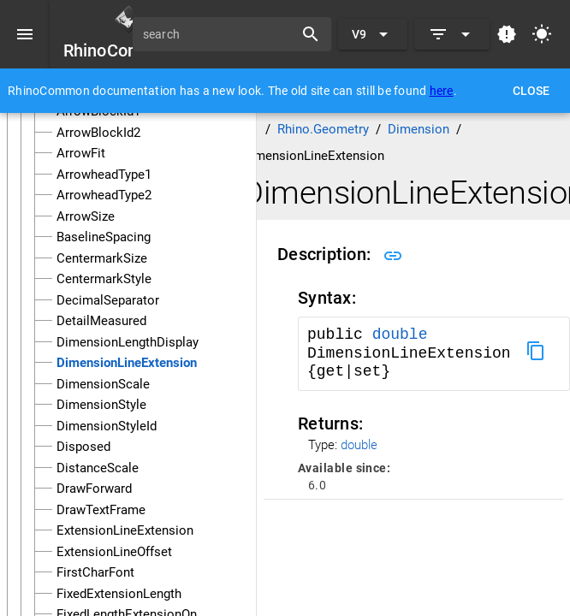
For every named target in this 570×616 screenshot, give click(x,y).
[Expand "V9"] (372, 34)
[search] (219, 34)
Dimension (418, 129)
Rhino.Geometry (323, 129)
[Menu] (24, 34)
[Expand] (452, 34)
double (400, 334)
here (442, 91)
